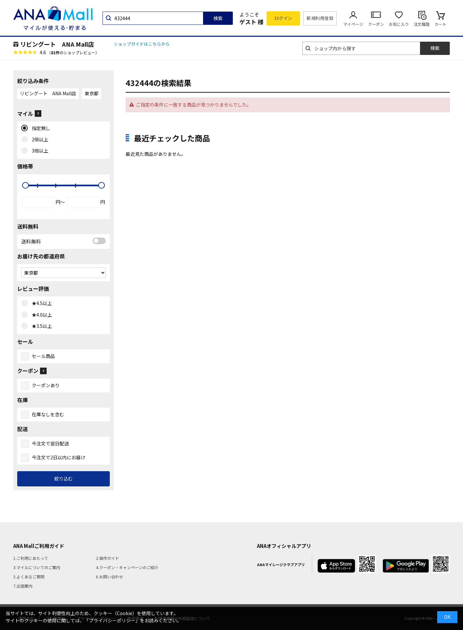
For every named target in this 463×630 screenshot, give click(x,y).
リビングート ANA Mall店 (57, 44)
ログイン (283, 18)
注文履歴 (422, 24)
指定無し (39, 128)
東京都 (92, 93)
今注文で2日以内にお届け (58, 457)
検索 (218, 18)
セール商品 (43, 356)
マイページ (353, 24)
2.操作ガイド (107, 558)
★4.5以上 (40, 303)
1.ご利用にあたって (30, 558)
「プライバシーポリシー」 (112, 620)
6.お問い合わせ (109, 576)
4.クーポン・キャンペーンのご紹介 (127, 567)
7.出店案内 (22, 586)
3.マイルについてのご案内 (36, 567)
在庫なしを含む (48, 414)
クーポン (376, 24)
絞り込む (63, 478)
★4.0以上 (40, 315)
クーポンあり (46, 385)
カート (440, 24)
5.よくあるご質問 (28, 576)
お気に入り (399, 24)
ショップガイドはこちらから (142, 44)
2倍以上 (38, 139)
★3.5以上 (40, 326)
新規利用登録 (320, 18)
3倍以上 (38, 151)
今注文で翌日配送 (50, 443)
